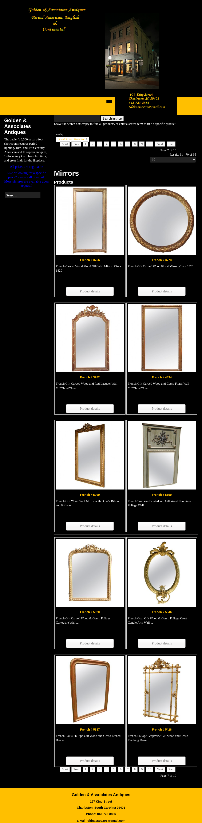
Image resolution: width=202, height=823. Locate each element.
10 (149, 144)
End (171, 144)
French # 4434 (162, 377)
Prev (76, 144)
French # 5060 (90, 494)
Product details (90, 291)
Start (65, 144)
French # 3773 (162, 260)
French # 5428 (162, 729)
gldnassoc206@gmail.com (106, 820)
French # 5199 (162, 494)
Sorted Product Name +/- (71, 139)
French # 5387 (90, 729)
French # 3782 (90, 377)
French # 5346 (162, 612)
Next (160, 144)
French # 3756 (90, 260)
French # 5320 (90, 612)
